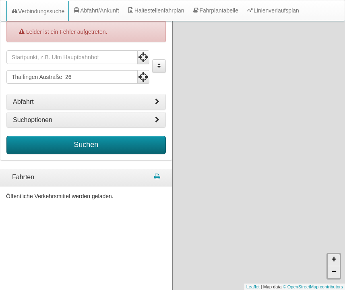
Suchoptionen (86, 120)
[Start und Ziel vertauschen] (159, 66)
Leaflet (253, 286)
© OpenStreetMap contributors (313, 286)
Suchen (86, 145)
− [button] (334, 272)
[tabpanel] (86, 177)
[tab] (86, 102)
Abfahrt (86, 102)
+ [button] (334, 260)
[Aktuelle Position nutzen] (143, 57)
